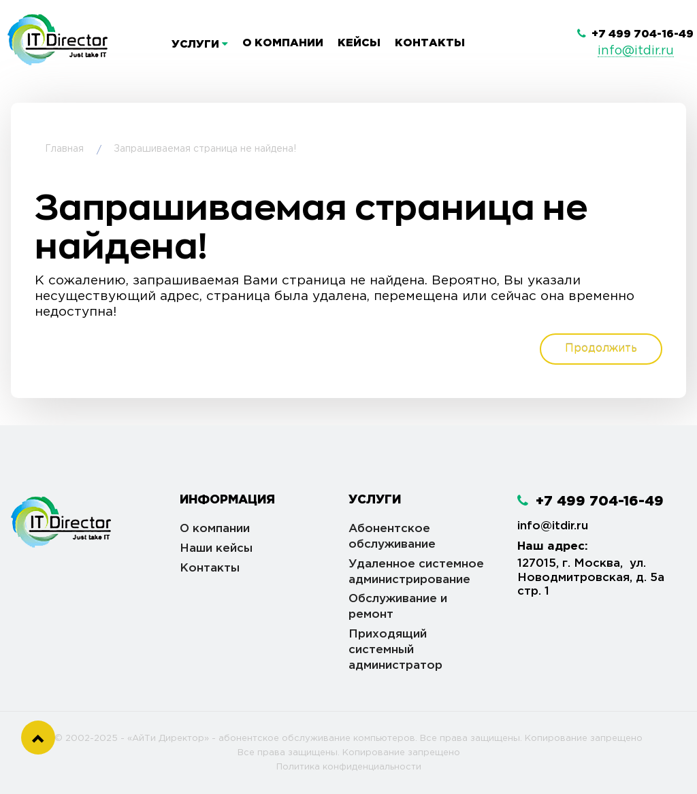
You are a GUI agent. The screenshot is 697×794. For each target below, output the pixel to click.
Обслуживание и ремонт (397, 607)
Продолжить (601, 349)
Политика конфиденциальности (348, 767)
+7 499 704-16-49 (635, 34)
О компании (282, 43)
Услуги (200, 44)
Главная (64, 149)
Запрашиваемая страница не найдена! (205, 149)
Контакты (430, 43)
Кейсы (359, 43)
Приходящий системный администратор (395, 650)
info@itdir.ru (636, 51)
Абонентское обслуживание (392, 537)
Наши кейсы (216, 549)
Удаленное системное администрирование (416, 572)
